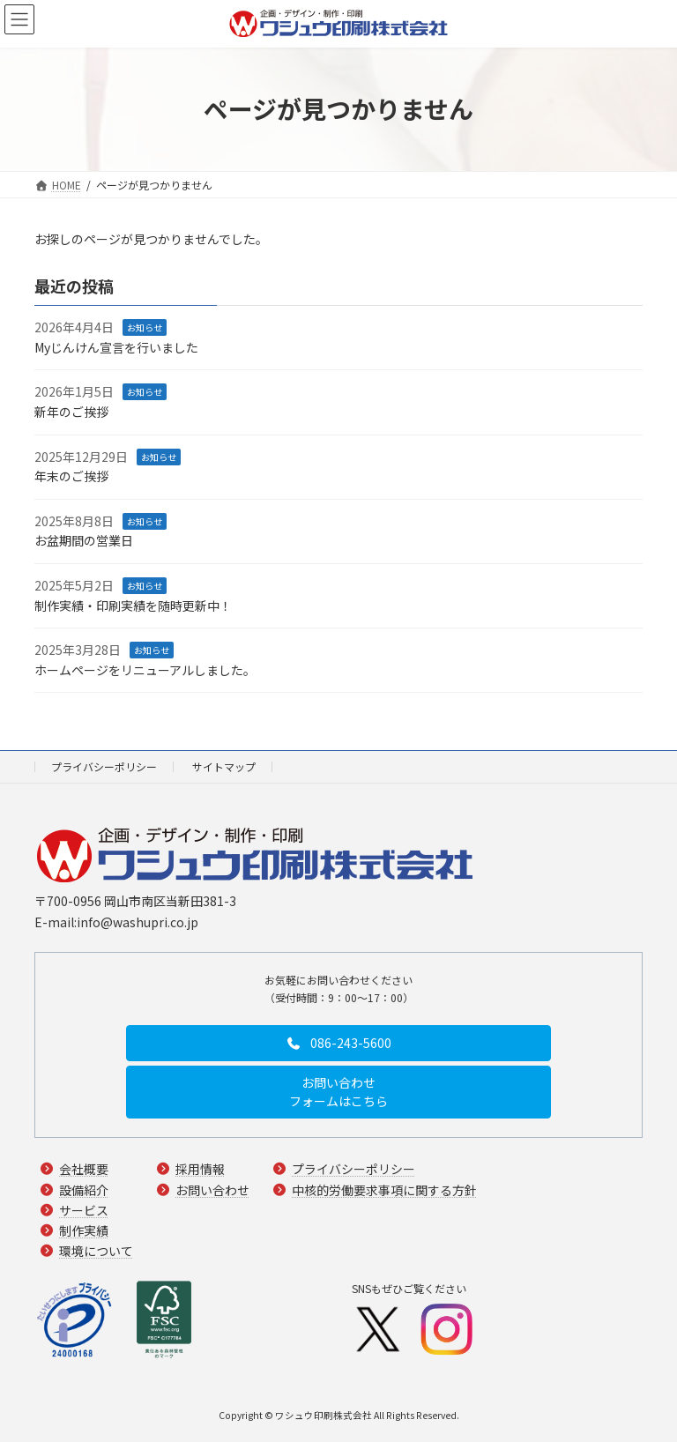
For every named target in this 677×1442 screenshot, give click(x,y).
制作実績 (83, 1230)
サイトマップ (224, 766)
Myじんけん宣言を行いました (116, 347)
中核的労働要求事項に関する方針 (384, 1190)
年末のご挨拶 (71, 476)
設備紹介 (83, 1190)
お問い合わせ (212, 1190)
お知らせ (144, 327)
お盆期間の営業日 (83, 540)
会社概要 (83, 1169)
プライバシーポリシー (104, 766)
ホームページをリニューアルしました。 (145, 670)
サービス (83, 1210)
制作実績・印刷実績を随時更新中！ (133, 604)
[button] (338, 1042)
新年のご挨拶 (71, 411)
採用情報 (200, 1169)
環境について (96, 1251)
